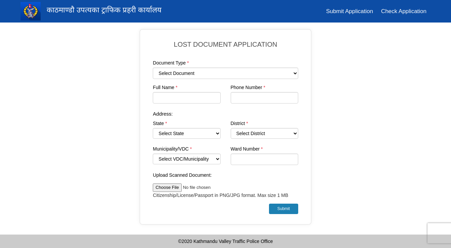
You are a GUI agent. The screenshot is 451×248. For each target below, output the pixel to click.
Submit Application (349, 11)
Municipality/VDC (172, 149)
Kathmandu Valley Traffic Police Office (233, 241)
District (239, 123)
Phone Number (248, 87)
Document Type (171, 63)
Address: (163, 114)
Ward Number (247, 149)
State (160, 123)
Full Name (165, 87)
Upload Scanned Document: (182, 175)
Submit (283, 208)
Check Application (403, 11)
